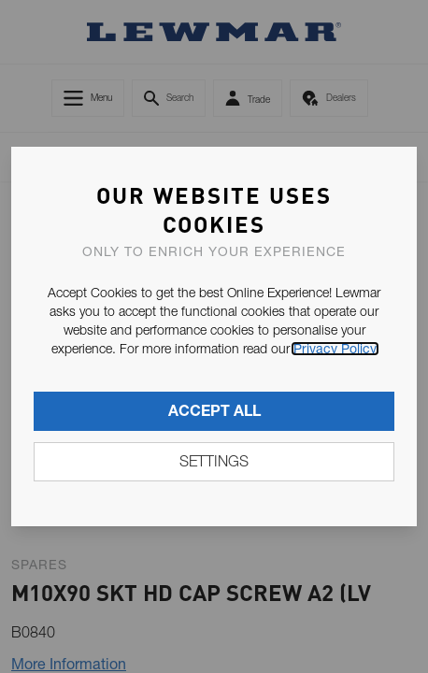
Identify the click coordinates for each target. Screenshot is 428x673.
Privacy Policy (335, 348)
